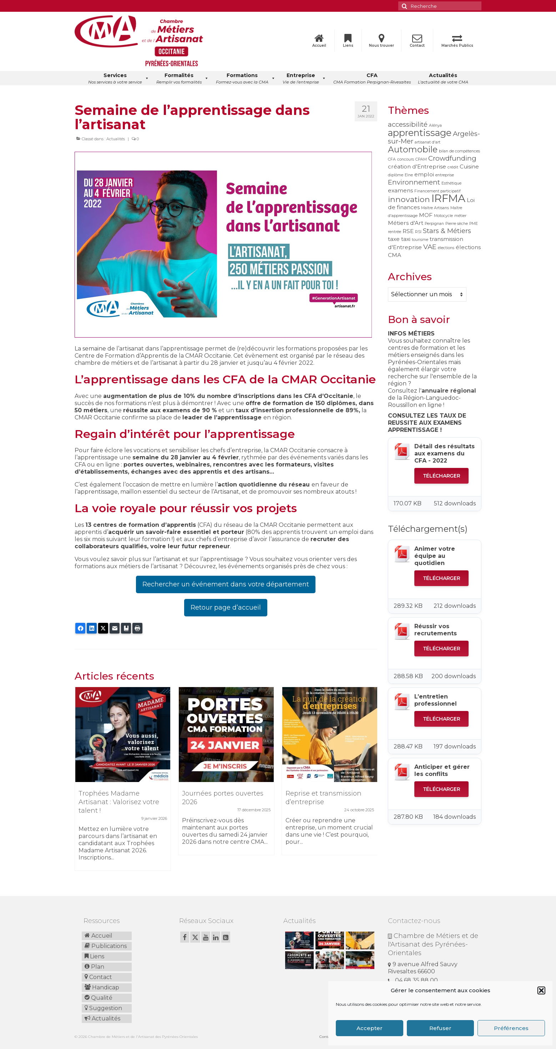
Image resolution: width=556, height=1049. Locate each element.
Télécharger (441, 476)
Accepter (370, 1028)
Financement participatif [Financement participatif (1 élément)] (437, 191)
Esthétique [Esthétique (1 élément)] (451, 183)
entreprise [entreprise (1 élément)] (444, 175)
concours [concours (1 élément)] (405, 159)
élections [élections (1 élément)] (446, 248)
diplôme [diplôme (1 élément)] (395, 175)
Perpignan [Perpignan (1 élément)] (434, 223)
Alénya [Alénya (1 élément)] (435, 125)
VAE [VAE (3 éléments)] (429, 247)
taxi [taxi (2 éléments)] (405, 239)
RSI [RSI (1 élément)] (418, 232)
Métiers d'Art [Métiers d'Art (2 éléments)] (405, 223)
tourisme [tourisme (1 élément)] (420, 239)
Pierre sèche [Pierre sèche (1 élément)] (456, 223)
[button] (541, 990)
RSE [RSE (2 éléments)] (408, 231)
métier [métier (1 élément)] (460, 215)
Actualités (115, 138)
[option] (123, 782)
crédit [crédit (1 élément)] (453, 167)
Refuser (440, 1028)
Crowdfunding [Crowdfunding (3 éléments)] (452, 158)
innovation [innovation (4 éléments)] (409, 199)
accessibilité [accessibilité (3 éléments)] (408, 124)
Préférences (511, 1028)
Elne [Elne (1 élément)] (409, 175)
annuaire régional (448, 390)
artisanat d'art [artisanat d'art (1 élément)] (427, 142)
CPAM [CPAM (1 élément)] (421, 159)
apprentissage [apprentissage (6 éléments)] (419, 132)
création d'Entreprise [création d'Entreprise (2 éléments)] (417, 166)
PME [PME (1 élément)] (473, 223)
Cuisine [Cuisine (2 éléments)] (469, 166)
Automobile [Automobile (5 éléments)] (413, 149)
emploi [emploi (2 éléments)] (424, 174)
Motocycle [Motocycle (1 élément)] (443, 215)
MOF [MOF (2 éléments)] (426, 215)
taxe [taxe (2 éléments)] (394, 239)
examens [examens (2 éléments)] (400, 190)
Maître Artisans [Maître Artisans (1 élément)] (435, 208)
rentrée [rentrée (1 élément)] (394, 232)
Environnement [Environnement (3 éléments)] (414, 182)
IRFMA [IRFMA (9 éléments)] (448, 198)
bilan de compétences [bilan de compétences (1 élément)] (459, 151)
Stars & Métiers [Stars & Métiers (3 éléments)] (447, 231)
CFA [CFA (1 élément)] (392, 159)
